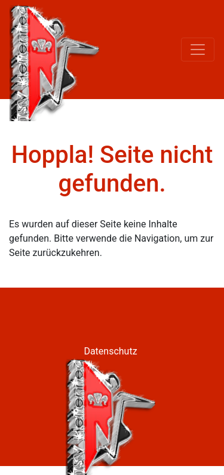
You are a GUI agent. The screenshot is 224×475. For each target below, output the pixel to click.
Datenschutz (110, 351)
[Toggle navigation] (197, 49)
